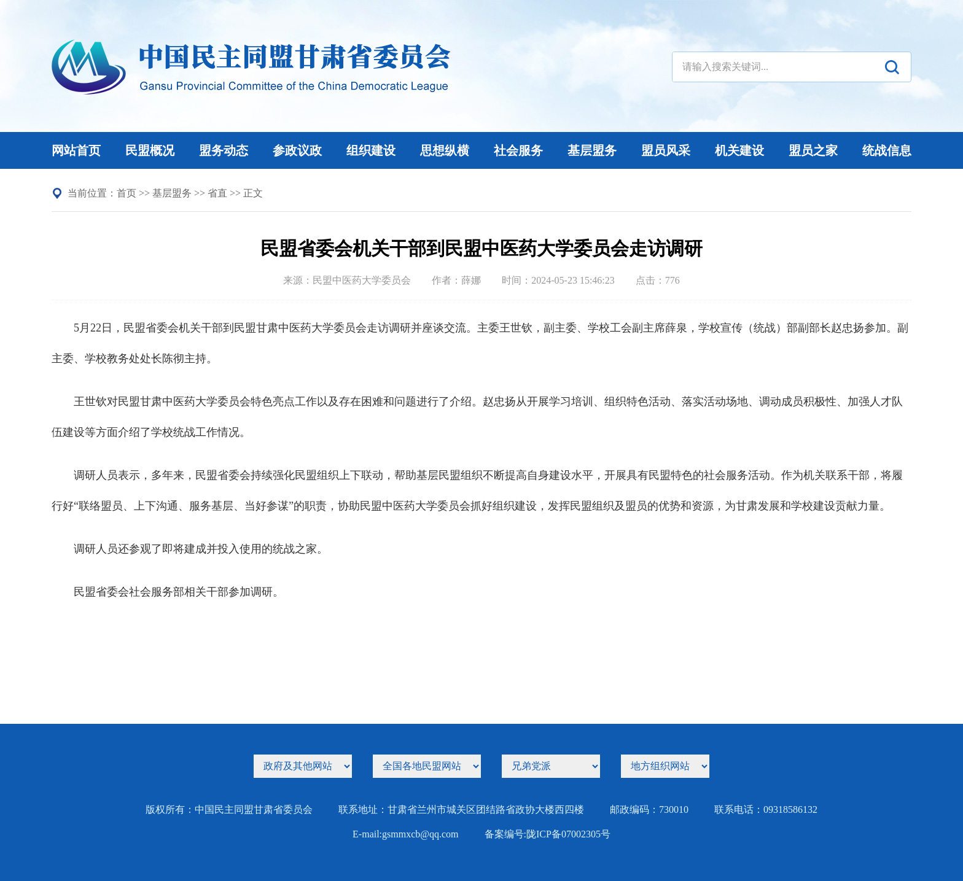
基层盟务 (592, 150)
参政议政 (297, 150)
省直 (217, 193)
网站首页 (76, 150)
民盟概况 (149, 150)
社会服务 (518, 150)
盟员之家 (813, 150)
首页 (126, 193)
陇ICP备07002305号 (568, 834)
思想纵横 (444, 150)
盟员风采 (665, 150)
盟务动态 (223, 150)
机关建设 (739, 150)
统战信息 (886, 150)
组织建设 (371, 150)
